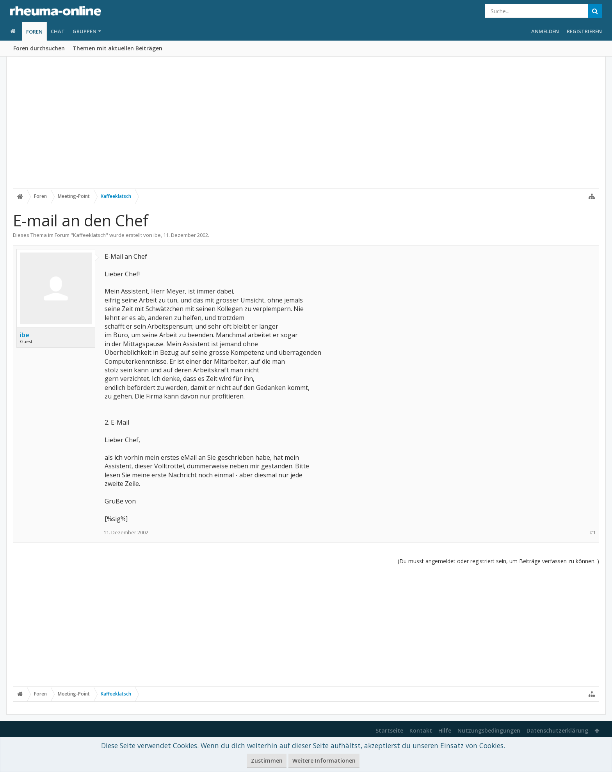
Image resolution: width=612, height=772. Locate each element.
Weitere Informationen (324, 760)
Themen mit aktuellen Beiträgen (117, 48)
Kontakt (420, 730)
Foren (34, 31)
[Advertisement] (306, 127)
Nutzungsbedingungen (488, 730)
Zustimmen (267, 760)
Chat (58, 31)
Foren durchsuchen (39, 48)
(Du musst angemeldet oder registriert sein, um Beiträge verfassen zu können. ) (498, 561)
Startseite (389, 730)
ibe (157, 234)
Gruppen (84, 31)
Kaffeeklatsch (89, 234)
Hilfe (444, 730)
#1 (593, 532)
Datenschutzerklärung (557, 730)
